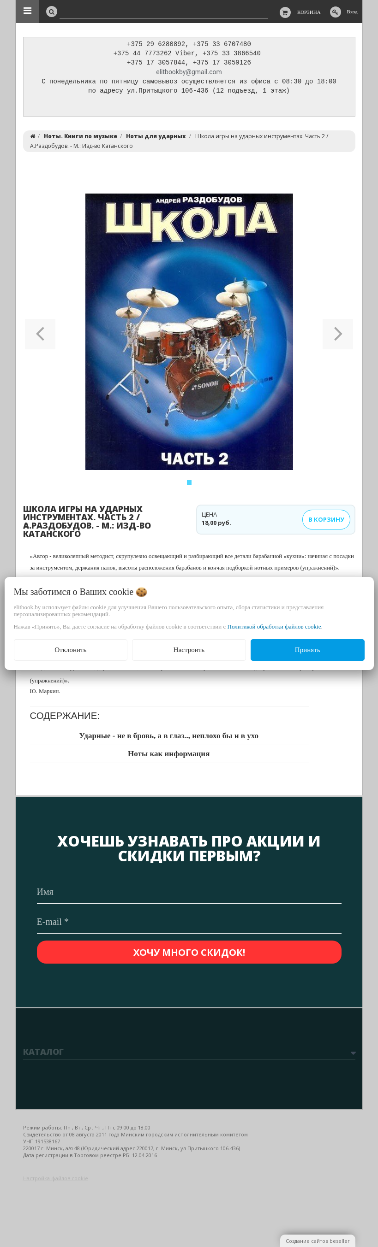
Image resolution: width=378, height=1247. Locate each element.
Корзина (309, 12)
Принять (307, 649)
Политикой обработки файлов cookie (274, 626)
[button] (40, 334)
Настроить (189, 649)
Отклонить (70, 649)
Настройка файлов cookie (55, 1178)
